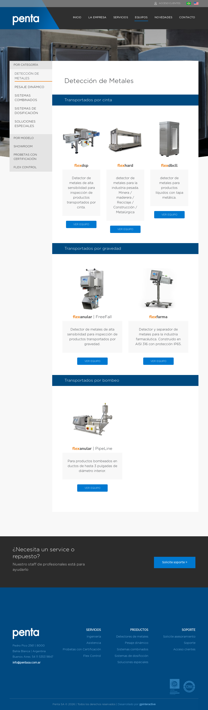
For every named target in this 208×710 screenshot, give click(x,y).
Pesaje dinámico (136, 642)
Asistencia (93, 642)
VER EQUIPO (81, 224)
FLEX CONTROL (25, 167)
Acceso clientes (184, 649)
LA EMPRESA (97, 17)
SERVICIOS (120, 17)
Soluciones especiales (132, 662)
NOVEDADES (163, 17)
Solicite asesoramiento (179, 636)
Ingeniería (94, 636)
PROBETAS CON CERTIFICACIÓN (25, 157)
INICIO (77, 17)
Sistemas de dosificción (131, 655)
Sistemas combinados (132, 649)
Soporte (189, 642)
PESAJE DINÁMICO (29, 87)
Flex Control (92, 655)
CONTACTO (187, 17)
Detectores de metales (132, 636)
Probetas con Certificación (82, 649)
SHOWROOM (23, 146)
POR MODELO (24, 138)
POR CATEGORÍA (26, 65)
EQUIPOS (141, 17)
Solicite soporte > (174, 562)
